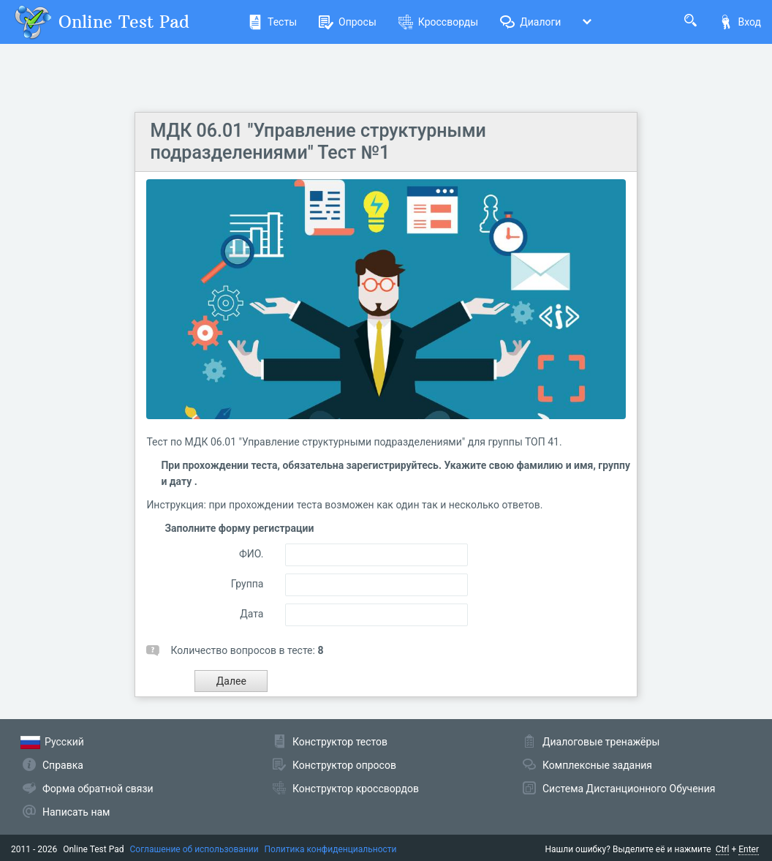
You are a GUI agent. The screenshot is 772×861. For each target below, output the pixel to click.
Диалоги (530, 22)
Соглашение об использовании (194, 849)
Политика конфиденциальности (331, 849)
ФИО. (251, 554)
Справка (62, 765)
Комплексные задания (597, 765)
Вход (740, 22)
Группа (247, 584)
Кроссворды (438, 22)
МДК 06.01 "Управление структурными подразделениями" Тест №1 (317, 141)
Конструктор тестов (339, 742)
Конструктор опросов (344, 765)
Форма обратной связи (98, 788)
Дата (251, 614)
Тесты (272, 22)
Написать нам (76, 812)
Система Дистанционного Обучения (628, 788)
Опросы (347, 22)
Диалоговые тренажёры (600, 742)
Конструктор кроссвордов (355, 788)
